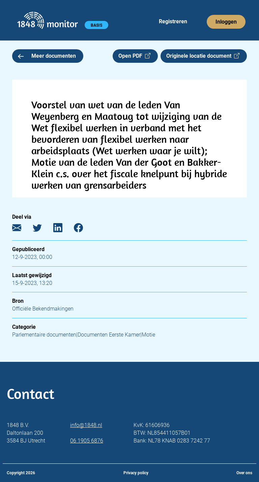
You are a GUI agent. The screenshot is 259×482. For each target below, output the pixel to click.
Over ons (244, 473)
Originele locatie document (202, 56)
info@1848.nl (86, 425)
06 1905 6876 (86, 440)
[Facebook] (83, 229)
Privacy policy (135, 473)
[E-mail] (21, 229)
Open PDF (134, 56)
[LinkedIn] (63, 229)
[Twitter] (42, 229)
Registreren (173, 21)
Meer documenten (47, 56)
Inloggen (226, 22)
